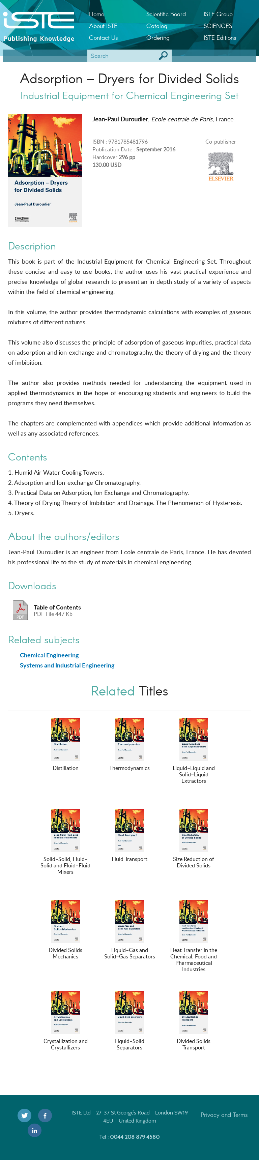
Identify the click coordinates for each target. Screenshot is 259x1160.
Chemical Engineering (49, 655)
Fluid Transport (129, 836)
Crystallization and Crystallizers (66, 1021)
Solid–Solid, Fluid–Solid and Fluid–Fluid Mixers (65, 842)
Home (96, 14)
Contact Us (103, 37)
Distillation (65, 745)
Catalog (156, 25)
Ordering (158, 37)
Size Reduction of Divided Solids (193, 839)
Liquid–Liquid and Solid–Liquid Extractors (194, 751)
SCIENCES (218, 25)
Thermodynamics (129, 745)
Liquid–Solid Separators (129, 1021)
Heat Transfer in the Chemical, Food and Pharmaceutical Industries (193, 936)
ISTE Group (218, 14)
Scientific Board (166, 14)
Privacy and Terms (224, 1114)
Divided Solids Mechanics (65, 930)
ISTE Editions (220, 37)
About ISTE (103, 25)
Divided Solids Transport (193, 1021)
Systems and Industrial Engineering (67, 665)
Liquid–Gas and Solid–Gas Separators (129, 930)
